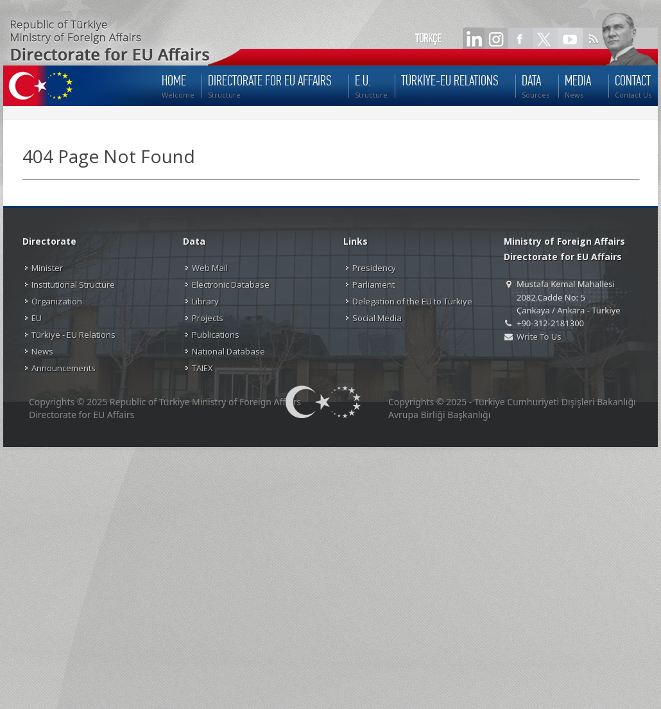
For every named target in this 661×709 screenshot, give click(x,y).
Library (205, 301)
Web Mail (210, 268)
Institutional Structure (73, 284)
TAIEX (202, 368)
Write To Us (539, 336)
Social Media (377, 318)
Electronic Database (231, 284)
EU (36, 318)
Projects (207, 318)
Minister (47, 268)
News (42, 351)
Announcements (63, 368)
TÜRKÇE (428, 38)
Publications (215, 334)
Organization (56, 301)
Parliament (373, 284)
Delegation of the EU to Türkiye (412, 301)
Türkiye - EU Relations (73, 334)
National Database (228, 351)
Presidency (374, 268)
